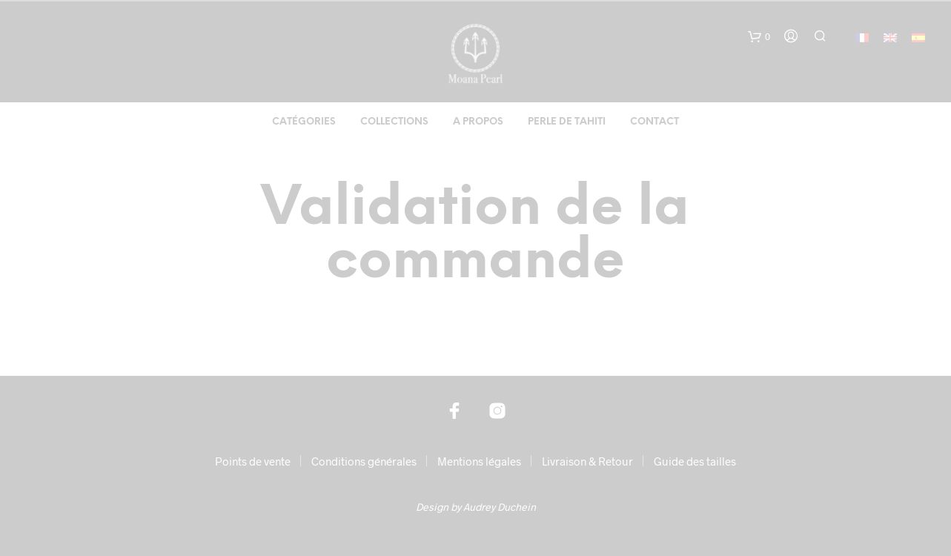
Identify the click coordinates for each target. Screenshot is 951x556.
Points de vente (253, 461)
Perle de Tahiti (567, 122)
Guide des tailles (695, 461)
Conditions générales (364, 461)
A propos (478, 122)
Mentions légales (479, 461)
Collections (394, 122)
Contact (654, 122)
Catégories (304, 122)
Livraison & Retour (587, 461)
